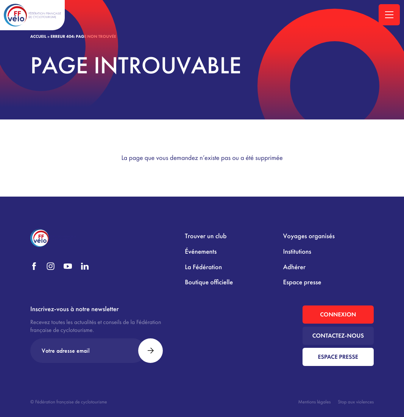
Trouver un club (205, 236)
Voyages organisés (309, 236)
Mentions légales (314, 401)
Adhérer (294, 267)
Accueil (38, 36)
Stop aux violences (356, 401)
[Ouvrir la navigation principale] (389, 14)
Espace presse (302, 282)
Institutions (297, 251)
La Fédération (203, 267)
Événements (201, 251)
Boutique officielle (209, 282)
